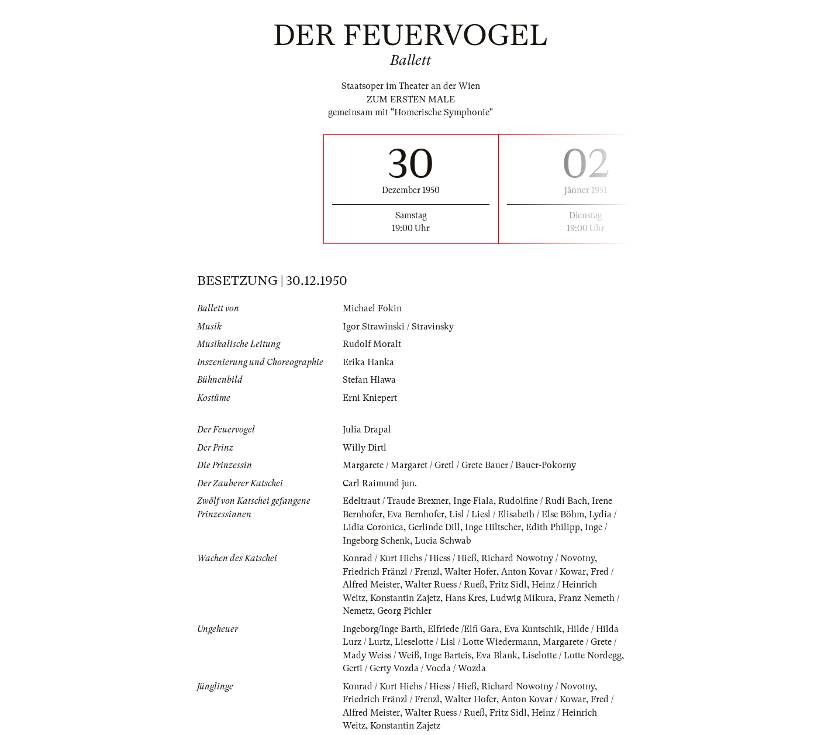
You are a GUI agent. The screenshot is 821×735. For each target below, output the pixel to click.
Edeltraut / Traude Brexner (396, 501)
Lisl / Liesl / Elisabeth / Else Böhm (516, 514)
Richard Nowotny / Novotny (538, 558)
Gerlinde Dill (434, 527)
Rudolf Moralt (372, 344)
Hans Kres (465, 598)
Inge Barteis (447, 655)
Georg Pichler (404, 611)
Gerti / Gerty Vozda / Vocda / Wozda (414, 668)
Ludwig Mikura (522, 598)
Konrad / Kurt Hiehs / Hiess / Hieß (410, 558)
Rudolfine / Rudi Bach (542, 501)
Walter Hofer (470, 571)
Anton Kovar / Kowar (543, 571)
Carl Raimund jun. (380, 483)
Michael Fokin (372, 308)
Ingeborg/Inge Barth (383, 629)
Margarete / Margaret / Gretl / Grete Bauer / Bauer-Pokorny (459, 465)
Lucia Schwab (443, 540)
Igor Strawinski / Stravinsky (398, 326)
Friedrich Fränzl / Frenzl (391, 571)
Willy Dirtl (365, 447)
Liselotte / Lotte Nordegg (572, 655)
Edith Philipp (553, 527)
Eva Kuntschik (533, 629)
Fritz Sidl (508, 584)
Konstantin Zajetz (405, 598)
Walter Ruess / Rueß (445, 584)
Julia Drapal (367, 429)
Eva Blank (497, 655)
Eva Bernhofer (415, 514)
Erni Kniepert (370, 398)
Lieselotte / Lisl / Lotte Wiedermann (466, 642)
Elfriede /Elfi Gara (463, 629)
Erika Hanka (368, 362)
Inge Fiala (473, 501)
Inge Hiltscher (493, 527)
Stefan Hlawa (369, 380)
